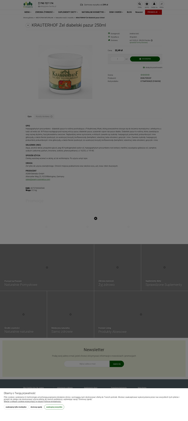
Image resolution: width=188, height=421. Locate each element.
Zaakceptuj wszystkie (54, 407)
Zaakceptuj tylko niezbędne (16, 407)
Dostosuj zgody (36, 407)
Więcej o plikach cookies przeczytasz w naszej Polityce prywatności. (32, 401)
